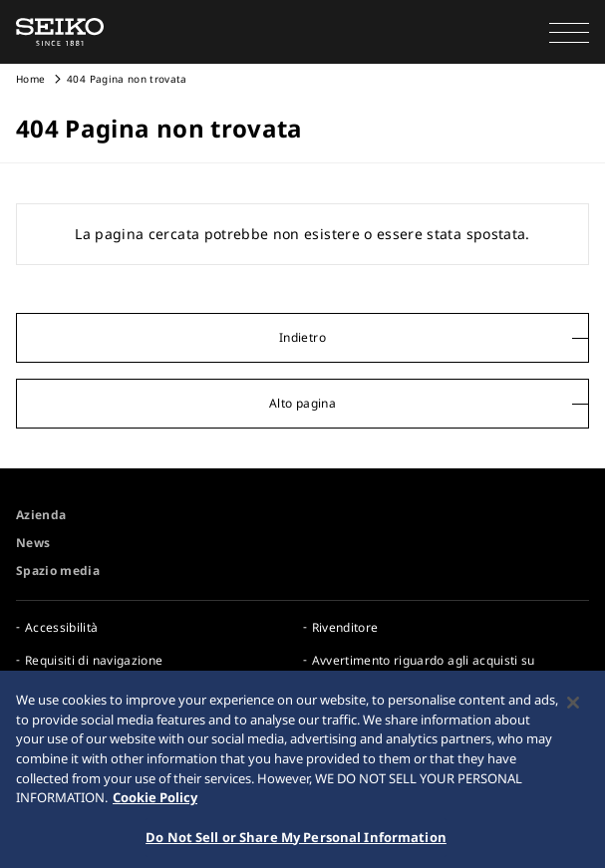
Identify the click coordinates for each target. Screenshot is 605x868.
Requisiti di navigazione (93, 660)
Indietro (302, 337)
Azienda (41, 514)
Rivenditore (345, 627)
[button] (569, 32)
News (33, 542)
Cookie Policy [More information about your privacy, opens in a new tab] (155, 801)
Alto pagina (302, 403)
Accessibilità (62, 627)
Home (30, 79)
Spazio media (58, 570)
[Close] (573, 707)
